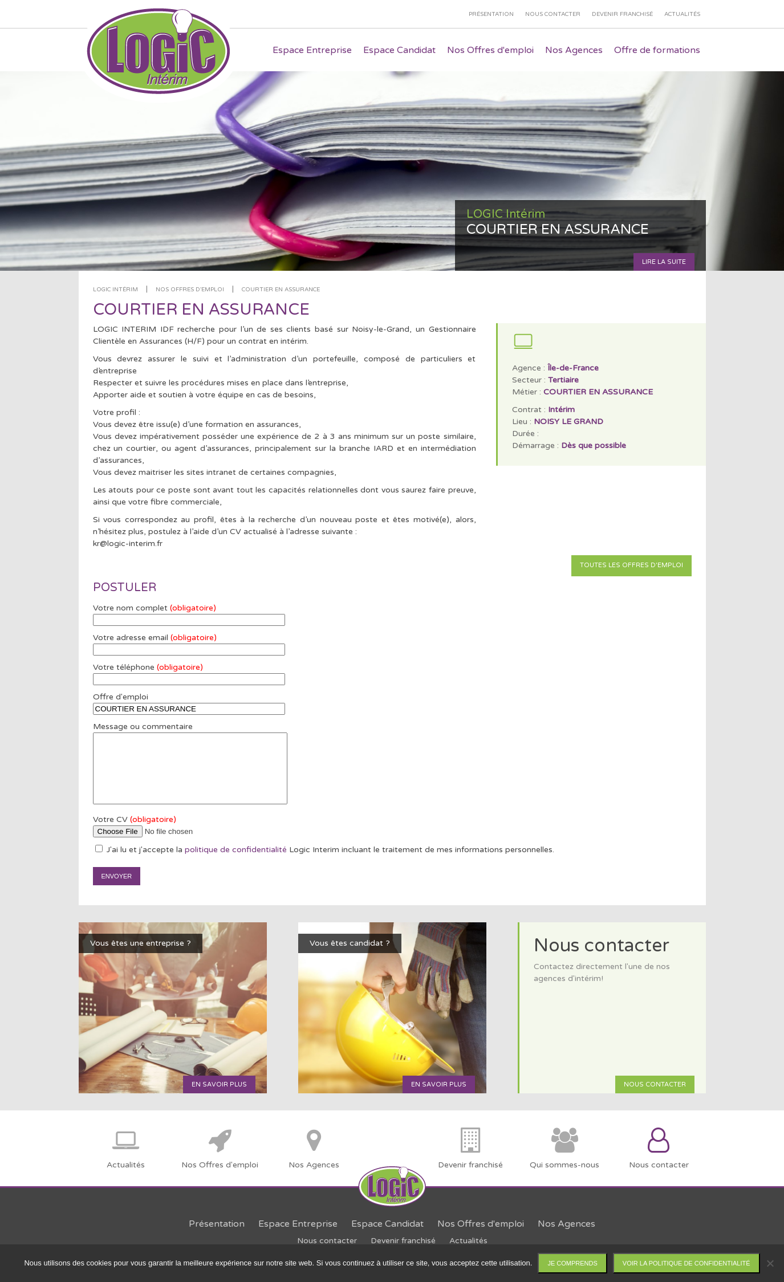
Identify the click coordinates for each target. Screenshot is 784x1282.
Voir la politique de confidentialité (686, 1263)
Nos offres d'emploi (190, 289)
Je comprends (572, 1263)
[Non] (769, 1263)
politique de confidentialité (236, 849)
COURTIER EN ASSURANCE (281, 289)
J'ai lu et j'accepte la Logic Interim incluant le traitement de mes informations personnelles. (324, 849)
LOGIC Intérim (115, 289)
